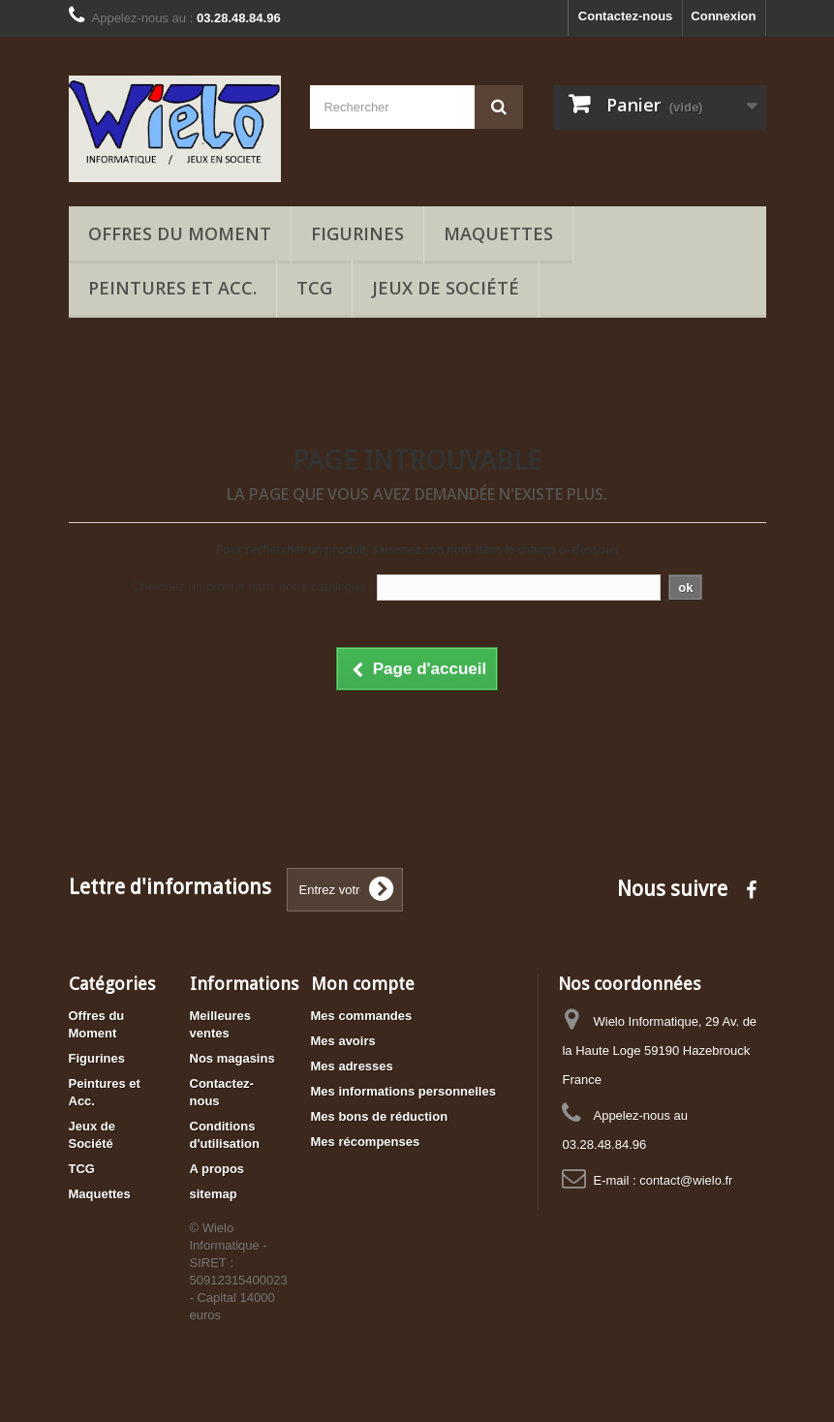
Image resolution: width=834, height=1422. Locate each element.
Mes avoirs (343, 1041)
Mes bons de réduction (379, 1116)
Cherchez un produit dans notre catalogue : (252, 586)
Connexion (723, 16)
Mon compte (363, 984)
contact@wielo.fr (685, 1180)
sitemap (213, 1194)
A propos (217, 1168)
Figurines (357, 233)
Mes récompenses (365, 1141)
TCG (314, 287)
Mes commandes (362, 1015)
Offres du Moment (179, 233)
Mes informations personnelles (403, 1091)
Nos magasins (232, 1058)
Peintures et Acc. (172, 287)
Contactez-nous (625, 16)
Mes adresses (352, 1066)
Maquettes (498, 233)
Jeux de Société (445, 287)
